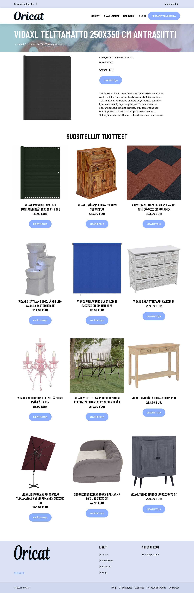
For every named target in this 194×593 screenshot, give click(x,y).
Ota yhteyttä (125, 587)
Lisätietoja (111, 80)
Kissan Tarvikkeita (164, 15)
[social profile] (36, 4)
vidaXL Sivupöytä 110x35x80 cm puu (154, 398)
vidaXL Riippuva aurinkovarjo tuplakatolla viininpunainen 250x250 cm (40, 498)
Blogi (142, 15)
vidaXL (130, 57)
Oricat (95, 15)
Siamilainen (111, 15)
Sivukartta (174, 587)
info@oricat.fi (171, 4)
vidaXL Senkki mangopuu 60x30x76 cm (154, 494)
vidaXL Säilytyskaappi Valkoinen (154, 301)
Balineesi (128, 15)
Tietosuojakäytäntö (156, 587)
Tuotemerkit (119, 57)
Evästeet (139, 587)
